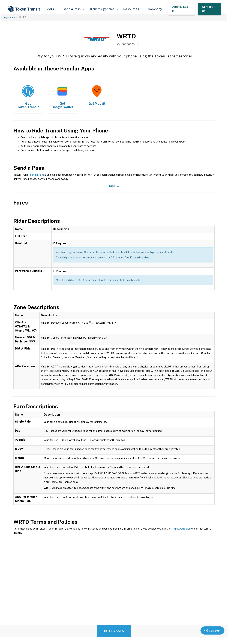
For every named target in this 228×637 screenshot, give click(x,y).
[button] (51, 9)
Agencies (9, 17)
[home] (24, 9)
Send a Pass (37, 174)
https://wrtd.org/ (181, 528)
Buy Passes (114, 631)
